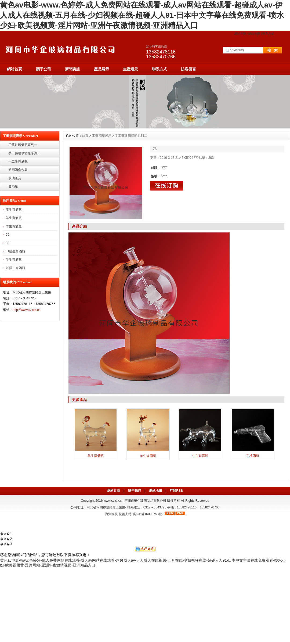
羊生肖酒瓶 (14, 218)
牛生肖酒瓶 (14, 259)
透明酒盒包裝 (18, 170)
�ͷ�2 (6, 539)
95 (7, 234)
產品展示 (101, 69)
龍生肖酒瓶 (14, 209)
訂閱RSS (176, 491)
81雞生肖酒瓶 (15, 251)
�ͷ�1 (6, 534)
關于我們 (134, 491)
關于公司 (43, 69)
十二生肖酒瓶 (18, 161)
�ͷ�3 (6, 544)
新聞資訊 (72, 69)
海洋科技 (111, 514)
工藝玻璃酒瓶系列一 (22, 145)
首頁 (85, 136)
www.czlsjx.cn (114, 501)
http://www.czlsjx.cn (27, 310)
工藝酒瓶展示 (101, 136)
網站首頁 (240, 33)
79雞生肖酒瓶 (15, 268)
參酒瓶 (13, 186)
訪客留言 (188, 69)
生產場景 (130, 69)
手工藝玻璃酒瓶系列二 (24, 153)
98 (7, 243)
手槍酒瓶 (252, 456)
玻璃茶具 (14, 178)
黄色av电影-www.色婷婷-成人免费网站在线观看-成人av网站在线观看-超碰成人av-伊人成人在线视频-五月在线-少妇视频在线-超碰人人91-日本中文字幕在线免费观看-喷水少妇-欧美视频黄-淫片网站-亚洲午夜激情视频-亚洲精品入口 (142, 15)
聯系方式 (268, 33)
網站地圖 (254, 33)
